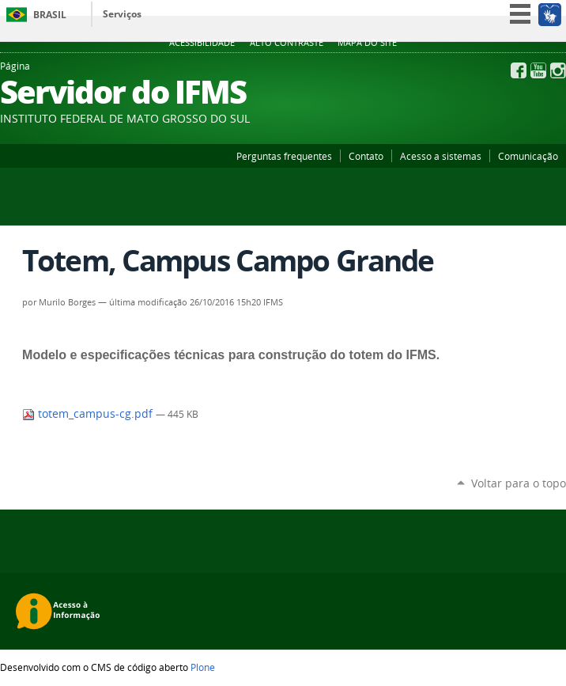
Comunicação (528, 156)
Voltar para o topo (518, 483)
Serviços (122, 14)
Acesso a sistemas (440, 156)
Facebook (518, 70)
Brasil (49, 14)
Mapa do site (367, 42)
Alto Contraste (286, 42)
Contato (366, 156)
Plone (203, 667)
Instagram (558, 70)
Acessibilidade (202, 42)
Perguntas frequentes (284, 156)
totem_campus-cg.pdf (89, 414)
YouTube (538, 70)
